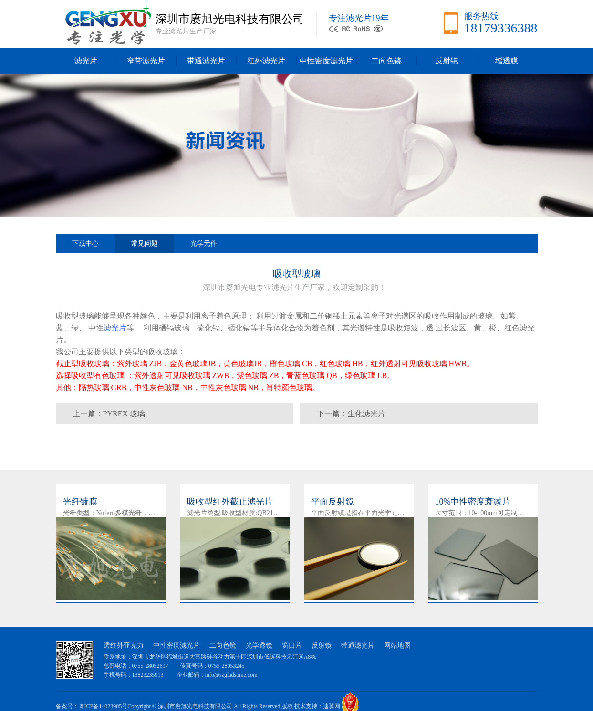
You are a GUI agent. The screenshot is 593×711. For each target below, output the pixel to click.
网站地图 (397, 645)
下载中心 (85, 243)
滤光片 (85, 61)
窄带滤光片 (146, 61)
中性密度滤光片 (326, 61)
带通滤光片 (206, 61)
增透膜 (506, 61)
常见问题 (144, 246)
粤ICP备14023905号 (103, 706)
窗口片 (292, 645)
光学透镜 (259, 645)
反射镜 (446, 61)
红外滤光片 (266, 61)
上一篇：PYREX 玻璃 (109, 414)
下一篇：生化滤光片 (351, 414)
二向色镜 (386, 61)
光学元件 (203, 243)
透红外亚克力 (124, 645)
